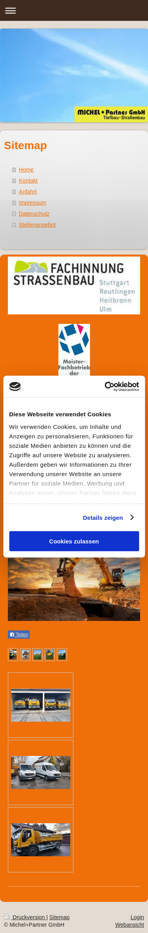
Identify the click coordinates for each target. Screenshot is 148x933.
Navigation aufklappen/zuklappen (74, 10)
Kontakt (28, 180)
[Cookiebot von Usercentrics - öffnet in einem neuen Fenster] (105, 386)
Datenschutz (34, 214)
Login (137, 917)
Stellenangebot (37, 225)
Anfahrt (28, 191)
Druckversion (25, 917)
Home (26, 169)
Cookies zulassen (74, 541)
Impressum (32, 203)
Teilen (18, 634)
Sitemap (59, 917)
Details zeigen (103, 517)
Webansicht (129, 925)
